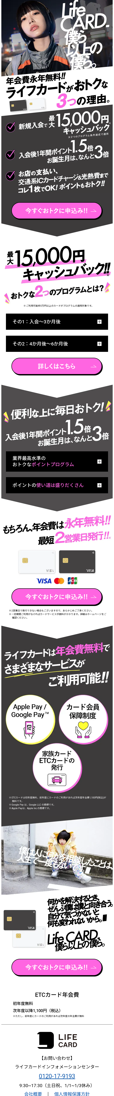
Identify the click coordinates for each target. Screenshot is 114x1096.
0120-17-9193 (57, 1076)
